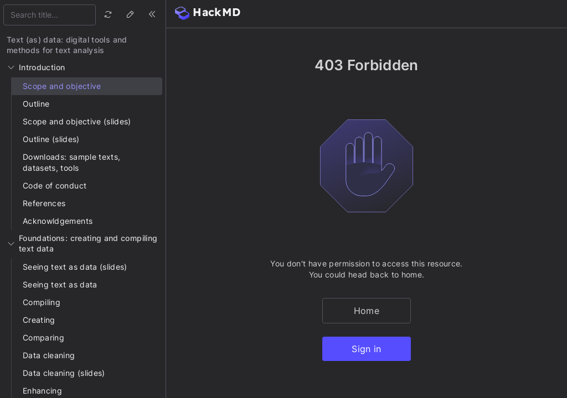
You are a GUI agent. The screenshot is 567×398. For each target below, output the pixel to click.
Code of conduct (54, 185)
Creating (39, 319)
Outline (36, 103)
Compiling (41, 302)
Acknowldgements (57, 221)
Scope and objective (62, 86)
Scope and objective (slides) (77, 121)
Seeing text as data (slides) (75, 266)
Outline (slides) (51, 139)
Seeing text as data (60, 284)
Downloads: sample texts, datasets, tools (71, 162)
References (44, 203)
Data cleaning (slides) (64, 373)
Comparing (43, 337)
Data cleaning (49, 355)
